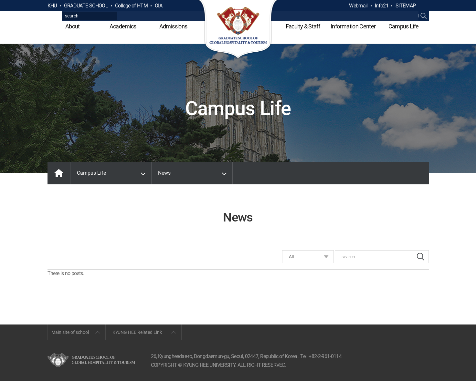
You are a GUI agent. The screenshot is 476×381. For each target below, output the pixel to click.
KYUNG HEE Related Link (137, 332)
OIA (158, 6)
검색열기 (423, 6)
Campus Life (403, 26)
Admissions (173, 26)
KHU (52, 6)
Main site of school (70, 332)
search (420, 257)
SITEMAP (406, 6)
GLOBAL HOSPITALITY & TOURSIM (238, 29)
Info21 (381, 6)
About (72, 26)
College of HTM (131, 6)
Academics (123, 26)
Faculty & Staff (303, 26)
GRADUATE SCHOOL (86, 6)
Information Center (353, 26)
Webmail (358, 6)
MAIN (59, 173)
